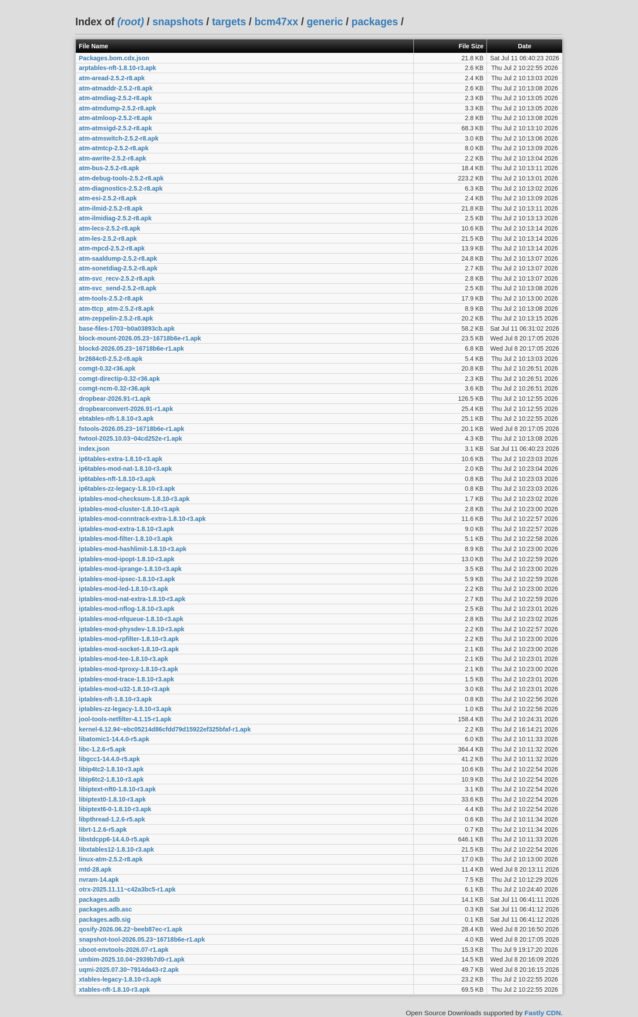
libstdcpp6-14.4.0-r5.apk (114, 839)
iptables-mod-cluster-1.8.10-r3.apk (129, 508)
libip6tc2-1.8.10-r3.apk (111, 779)
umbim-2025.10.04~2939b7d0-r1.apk (132, 959)
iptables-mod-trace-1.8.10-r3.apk (126, 679)
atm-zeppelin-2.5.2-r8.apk (116, 318)
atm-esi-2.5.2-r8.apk (108, 198)
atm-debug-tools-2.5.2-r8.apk (121, 178)
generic (325, 21)
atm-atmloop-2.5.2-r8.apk (115, 117)
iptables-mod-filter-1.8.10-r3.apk (126, 538)
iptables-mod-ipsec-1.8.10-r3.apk (127, 579)
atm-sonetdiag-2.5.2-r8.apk (118, 268)
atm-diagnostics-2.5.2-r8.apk (121, 188)
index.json (94, 448)
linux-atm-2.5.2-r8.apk (111, 859)
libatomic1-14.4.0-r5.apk (114, 739)
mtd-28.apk (95, 869)
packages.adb (99, 899)
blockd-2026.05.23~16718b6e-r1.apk (131, 348)
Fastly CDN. (544, 1013)
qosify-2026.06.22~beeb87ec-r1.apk (131, 929)
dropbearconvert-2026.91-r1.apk (126, 408)
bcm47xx (276, 21)
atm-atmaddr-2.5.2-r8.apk (116, 88)
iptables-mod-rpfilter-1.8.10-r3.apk (129, 638)
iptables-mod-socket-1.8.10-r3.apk (129, 649)
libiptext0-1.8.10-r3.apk (112, 799)
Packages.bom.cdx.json (114, 58)
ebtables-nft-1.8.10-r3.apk (116, 418)
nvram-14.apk (99, 879)
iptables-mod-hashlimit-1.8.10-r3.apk (133, 548)
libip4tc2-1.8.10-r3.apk (111, 769)
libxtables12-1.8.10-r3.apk (116, 849)
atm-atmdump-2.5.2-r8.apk (117, 108)
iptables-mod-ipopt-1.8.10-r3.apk (126, 559)
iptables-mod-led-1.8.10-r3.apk (123, 588)
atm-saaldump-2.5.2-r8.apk (118, 258)
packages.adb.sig (105, 919)
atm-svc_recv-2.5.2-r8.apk (117, 278)
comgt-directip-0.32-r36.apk (119, 378)
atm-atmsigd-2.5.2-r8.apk (115, 128)
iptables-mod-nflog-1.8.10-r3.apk (126, 608)
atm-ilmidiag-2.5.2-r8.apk (115, 218)
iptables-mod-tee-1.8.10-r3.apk (123, 658)
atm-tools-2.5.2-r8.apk (111, 298)
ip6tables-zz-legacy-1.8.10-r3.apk (127, 488)
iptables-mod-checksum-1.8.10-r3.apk (134, 498)
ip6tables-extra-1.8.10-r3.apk (120, 458)
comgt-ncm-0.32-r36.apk (114, 388)
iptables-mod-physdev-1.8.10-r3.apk (131, 629)
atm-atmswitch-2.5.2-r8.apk (119, 138)
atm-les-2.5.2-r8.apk (108, 238)
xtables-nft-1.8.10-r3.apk (114, 989)
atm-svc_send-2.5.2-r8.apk (117, 288)
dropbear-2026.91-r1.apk (115, 398)
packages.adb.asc (105, 909)
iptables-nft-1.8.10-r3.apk (115, 699)
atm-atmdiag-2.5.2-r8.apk (115, 98)
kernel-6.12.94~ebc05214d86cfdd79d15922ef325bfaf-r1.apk (165, 729)
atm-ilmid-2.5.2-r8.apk (111, 208)
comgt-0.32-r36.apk (107, 368)
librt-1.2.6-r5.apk (103, 829)
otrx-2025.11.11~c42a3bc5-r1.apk (127, 889)
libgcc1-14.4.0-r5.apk (109, 759)
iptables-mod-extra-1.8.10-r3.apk (126, 528)
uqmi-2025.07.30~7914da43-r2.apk (129, 969)
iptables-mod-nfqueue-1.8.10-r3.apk (131, 618)
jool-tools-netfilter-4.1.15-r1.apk (125, 719)
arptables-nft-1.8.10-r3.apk (117, 67)
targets (229, 21)
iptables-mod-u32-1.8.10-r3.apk (124, 688)
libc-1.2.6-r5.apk (102, 749)
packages (374, 21)
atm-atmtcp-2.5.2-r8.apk (113, 148)
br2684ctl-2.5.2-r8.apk (110, 358)
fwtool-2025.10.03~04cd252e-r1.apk (130, 438)
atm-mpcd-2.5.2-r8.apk (112, 248)
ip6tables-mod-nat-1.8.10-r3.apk (125, 468)
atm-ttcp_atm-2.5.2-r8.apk (116, 308)
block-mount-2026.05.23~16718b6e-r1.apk (140, 338)
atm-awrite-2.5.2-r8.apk (112, 158)
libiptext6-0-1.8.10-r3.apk (115, 809)
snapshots (177, 21)
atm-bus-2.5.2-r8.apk (109, 168)
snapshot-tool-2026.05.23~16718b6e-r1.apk (142, 939)
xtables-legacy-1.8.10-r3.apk (120, 979)
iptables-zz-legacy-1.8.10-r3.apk (125, 708)
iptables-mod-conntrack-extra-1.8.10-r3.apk (142, 518)
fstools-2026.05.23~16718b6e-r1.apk (131, 428)
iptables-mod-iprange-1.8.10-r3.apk (130, 568)
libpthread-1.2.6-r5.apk (112, 819)
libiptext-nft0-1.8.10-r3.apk (117, 789)
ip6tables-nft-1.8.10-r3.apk (117, 478)
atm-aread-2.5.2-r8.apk (112, 78)
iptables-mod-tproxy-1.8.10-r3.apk (128, 669)
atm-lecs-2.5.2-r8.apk (109, 228)
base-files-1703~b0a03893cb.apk (127, 328)
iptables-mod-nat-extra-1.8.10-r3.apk (132, 598)
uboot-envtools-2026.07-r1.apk (123, 949)
